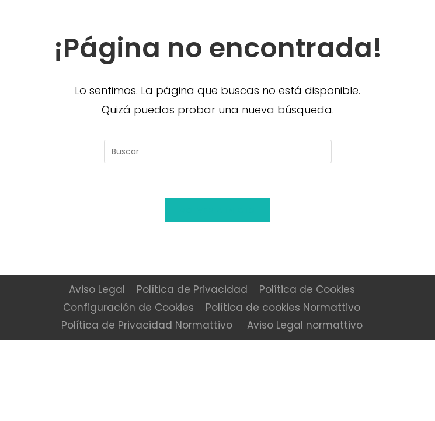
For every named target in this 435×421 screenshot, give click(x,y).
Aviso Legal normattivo (305, 325)
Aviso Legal (97, 289)
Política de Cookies (307, 289)
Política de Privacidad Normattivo (146, 325)
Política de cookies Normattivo (283, 308)
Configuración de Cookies (128, 308)
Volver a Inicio (218, 210)
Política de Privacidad (192, 289)
